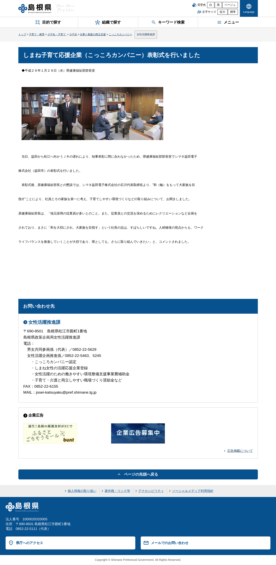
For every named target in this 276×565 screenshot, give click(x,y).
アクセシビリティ (151, 491)
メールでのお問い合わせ (169, 543)
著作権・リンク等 (117, 491)
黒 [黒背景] (218, 4)
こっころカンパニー (120, 34)
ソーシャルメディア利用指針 (193, 491)
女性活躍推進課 (146, 34)
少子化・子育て (56, 34)
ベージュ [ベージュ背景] (230, 4)
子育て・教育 (37, 34)
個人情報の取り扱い (82, 491)
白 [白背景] (210, 4)
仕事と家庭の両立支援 (93, 34)
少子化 (73, 34)
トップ (22, 34)
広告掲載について (240, 450)
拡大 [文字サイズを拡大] (222, 11)
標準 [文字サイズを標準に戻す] (233, 11)
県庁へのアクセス (29, 543)
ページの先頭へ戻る (141, 474)
